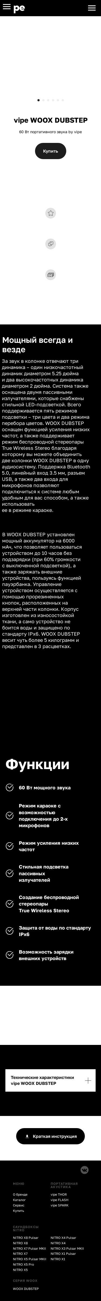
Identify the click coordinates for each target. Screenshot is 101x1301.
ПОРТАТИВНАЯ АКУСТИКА (64, 1185)
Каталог (19, 1200)
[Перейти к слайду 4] (53, 100)
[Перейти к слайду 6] (63, 100)
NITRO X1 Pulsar (63, 1254)
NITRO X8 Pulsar (26, 1238)
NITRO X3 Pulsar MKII (67, 1248)
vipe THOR (59, 1194)
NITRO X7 (20, 1254)
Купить (18, 1211)
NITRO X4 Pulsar (63, 1238)
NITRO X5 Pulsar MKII (29, 1259)
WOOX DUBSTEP (26, 1289)
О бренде (20, 1194)
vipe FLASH (59, 1200)
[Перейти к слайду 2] (43, 100)
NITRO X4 (58, 1243)
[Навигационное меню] (7, 6)
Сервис (19, 1205)
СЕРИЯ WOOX (25, 1281)
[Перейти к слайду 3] (48, 100)
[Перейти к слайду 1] (38, 100)
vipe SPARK (59, 1205)
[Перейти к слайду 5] (58, 100)
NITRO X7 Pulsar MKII (29, 1248)
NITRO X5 (20, 1270)
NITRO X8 (20, 1243)
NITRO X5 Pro (23, 1264)
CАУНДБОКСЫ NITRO (26, 1228)
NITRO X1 (58, 1259)
